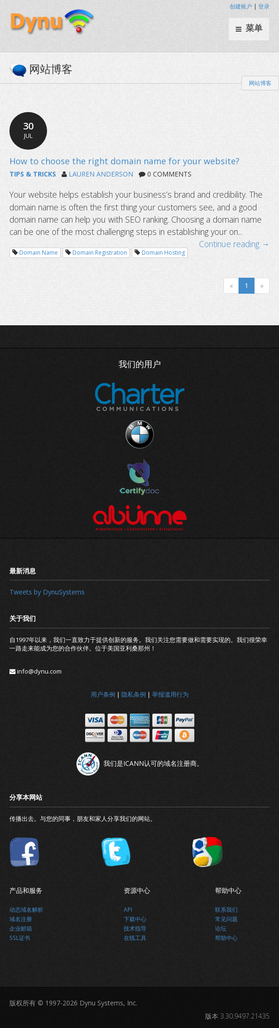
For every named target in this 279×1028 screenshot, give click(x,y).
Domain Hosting (163, 253)
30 (28, 130)
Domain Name (38, 253)
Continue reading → (234, 243)
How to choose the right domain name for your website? (124, 161)
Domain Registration (99, 253)
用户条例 (103, 694)
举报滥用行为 (170, 694)
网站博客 (260, 83)
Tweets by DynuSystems (47, 591)
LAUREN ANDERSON (101, 173)
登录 (264, 6)
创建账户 (241, 6)
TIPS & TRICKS (32, 173)
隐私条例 (133, 694)
